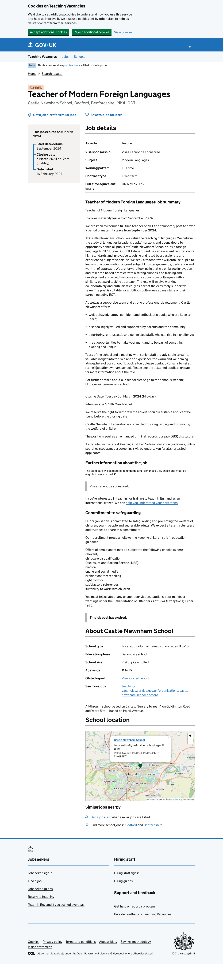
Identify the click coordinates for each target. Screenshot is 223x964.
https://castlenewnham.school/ (108, 384)
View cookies (123, 32)
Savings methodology (136, 942)
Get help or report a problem (134, 906)
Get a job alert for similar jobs (54, 115)
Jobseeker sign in (40, 873)
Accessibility (108, 942)
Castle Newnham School (129, 740)
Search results (52, 74)
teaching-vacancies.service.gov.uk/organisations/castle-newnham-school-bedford (155, 690)
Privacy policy (52, 942)
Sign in (191, 46)
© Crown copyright (183, 953)
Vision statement (40, 947)
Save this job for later (106, 115)
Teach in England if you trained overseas (56, 905)
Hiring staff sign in (127, 873)
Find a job (35, 881)
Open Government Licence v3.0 (96, 953)
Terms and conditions (81, 942)
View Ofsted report (135, 678)
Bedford (131, 825)
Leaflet (151, 799)
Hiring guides (123, 881)
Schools (79, 57)
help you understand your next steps (152, 503)
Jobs (65, 57)
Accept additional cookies (48, 32)
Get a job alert (101, 817)
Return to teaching (41, 897)
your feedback (71, 65)
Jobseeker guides (40, 889)
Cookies (33, 942)
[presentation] (140, 766)
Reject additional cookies (91, 32)
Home (32, 74)
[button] (140, 766)
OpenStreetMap (175, 799)
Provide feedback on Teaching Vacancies (142, 914)
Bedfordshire (153, 825)
